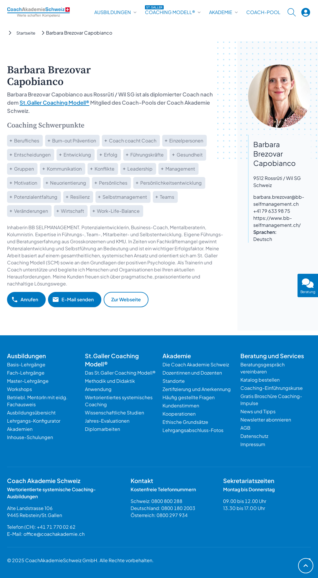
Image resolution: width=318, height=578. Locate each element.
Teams (167, 197)
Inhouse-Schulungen (30, 437)
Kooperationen (179, 414)
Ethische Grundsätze (185, 422)
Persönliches (113, 183)
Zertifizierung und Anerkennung (197, 389)
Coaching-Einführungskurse (271, 388)
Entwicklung (77, 155)
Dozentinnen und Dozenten (192, 373)
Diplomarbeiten (102, 429)
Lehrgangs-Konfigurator (33, 421)
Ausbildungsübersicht (31, 412)
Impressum (252, 444)
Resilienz (80, 197)
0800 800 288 (166, 501)
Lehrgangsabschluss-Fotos (193, 430)
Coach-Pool (263, 12)
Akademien (20, 429)
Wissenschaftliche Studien (114, 412)
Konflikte (104, 169)
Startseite (25, 32)
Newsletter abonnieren (265, 419)
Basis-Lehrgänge (26, 364)
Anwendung (98, 389)
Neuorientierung (68, 183)
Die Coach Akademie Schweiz (196, 364)
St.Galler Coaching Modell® (54, 102)
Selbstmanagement (124, 197)
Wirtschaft (72, 211)
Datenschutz (254, 436)
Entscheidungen (32, 155)
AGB (245, 428)
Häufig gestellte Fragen (189, 397)
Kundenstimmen (181, 405)
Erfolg (110, 155)
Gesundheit (190, 155)
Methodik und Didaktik (110, 381)
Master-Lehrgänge (28, 381)
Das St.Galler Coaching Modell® (120, 373)
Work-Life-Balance (118, 211)
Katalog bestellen (260, 380)
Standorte (174, 381)
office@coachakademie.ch (54, 534)
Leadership (140, 169)
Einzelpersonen (186, 140)
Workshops (19, 389)
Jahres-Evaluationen (107, 421)
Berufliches (26, 140)
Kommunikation (64, 169)
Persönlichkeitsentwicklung (171, 183)
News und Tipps (258, 411)
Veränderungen (31, 211)
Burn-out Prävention (74, 140)
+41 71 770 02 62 (56, 527)
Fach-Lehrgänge (26, 373)
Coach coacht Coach (132, 140)
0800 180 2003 (178, 508)
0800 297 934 (172, 515)
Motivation (25, 183)
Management (180, 169)
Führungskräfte (147, 155)
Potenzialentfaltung (35, 197)
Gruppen (24, 169)
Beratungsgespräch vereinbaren (262, 368)
